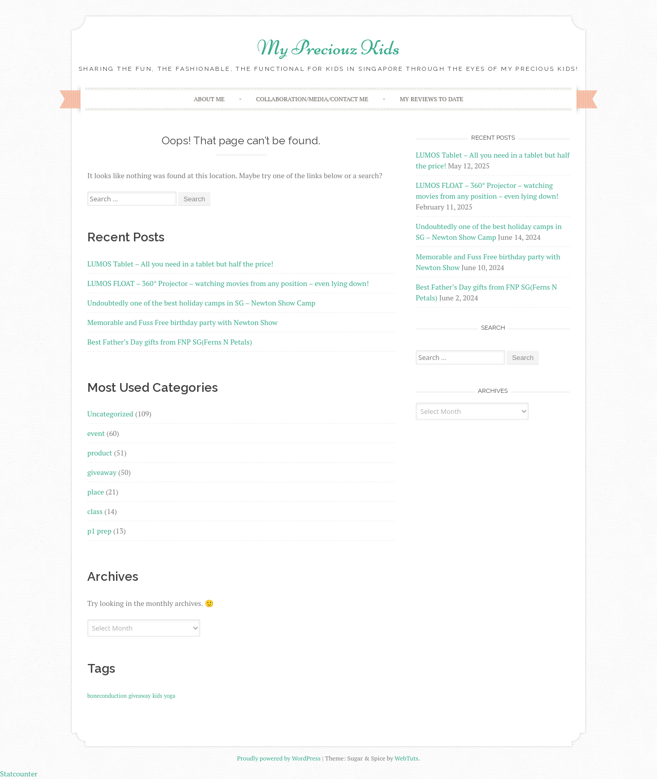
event (96, 433)
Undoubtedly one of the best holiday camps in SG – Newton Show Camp (201, 303)
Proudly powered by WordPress (279, 758)
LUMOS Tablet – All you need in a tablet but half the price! (180, 264)
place (95, 492)
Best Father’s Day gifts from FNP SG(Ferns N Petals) (169, 342)
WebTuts (406, 758)
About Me (209, 99)
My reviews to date (431, 99)
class (95, 511)
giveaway (102, 472)
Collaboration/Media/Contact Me (312, 99)
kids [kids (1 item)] (157, 695)
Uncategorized (110, 414)
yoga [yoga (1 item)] (170, 695)
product (99, 453)
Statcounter (18, 773)
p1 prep (99, 531)
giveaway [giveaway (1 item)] (139, 695)
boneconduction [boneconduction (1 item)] (107, 695)
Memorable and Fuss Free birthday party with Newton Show (182, 322)
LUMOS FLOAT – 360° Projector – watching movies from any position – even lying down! (228, 283)
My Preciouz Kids (328, 47)
